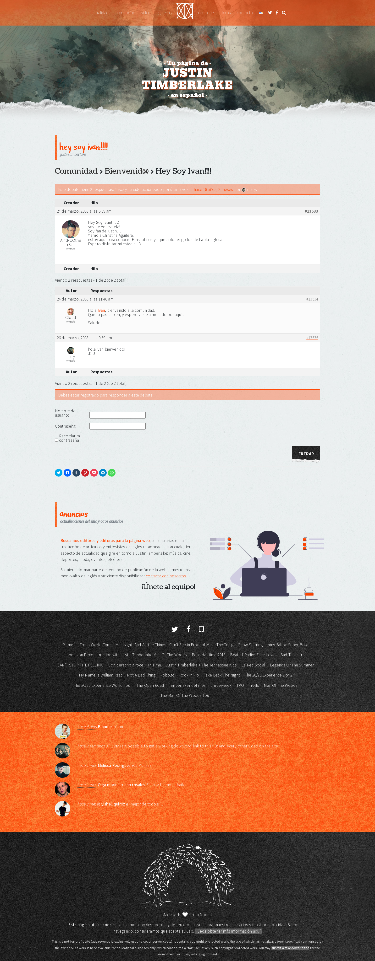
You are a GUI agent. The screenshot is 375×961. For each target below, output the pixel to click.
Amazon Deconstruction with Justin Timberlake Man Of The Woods (128, 654)
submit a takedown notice (290, 948)
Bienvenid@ (127, 171)
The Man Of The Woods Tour (185, 695)
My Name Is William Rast (100, 675)
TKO (240, 685)
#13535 (312, 338)
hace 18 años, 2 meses (213, 189)
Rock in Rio (189, 675)
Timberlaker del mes (187, 685)
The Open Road (150, 685)
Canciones (206, 12)
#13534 (312, 299)
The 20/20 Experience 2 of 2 (268, 675)
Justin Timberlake (185, 13)
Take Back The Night (222, 675)
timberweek (221, 685)
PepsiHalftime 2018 (209, 654)
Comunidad (76, 171)
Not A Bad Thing (141, 675)
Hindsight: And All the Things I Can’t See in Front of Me (163, 644)
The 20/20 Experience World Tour (103, 685)
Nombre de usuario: (65, 413)
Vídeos (146, 12)
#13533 (311, 211)
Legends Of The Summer (292, 665)
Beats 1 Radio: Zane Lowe (253, 654)
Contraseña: (65, 426)
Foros (226, 12)
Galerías (164, 12)
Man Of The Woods (280, 685)
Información (125, 12)
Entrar (306, 453)
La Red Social (253, 665)
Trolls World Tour (95, 644)
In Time (154, 665)
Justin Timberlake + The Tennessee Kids (201, 665)
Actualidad (99, 12)
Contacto (245, 12)
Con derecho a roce (125, 665)
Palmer (68, 644)
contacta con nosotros (166, 576)
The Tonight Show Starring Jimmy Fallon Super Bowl (262, 644)
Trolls (254, 685)
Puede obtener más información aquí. (228, 931)
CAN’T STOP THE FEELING (80, 665)
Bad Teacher (291, 654)
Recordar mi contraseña (70, 438)
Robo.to (167, 675)
